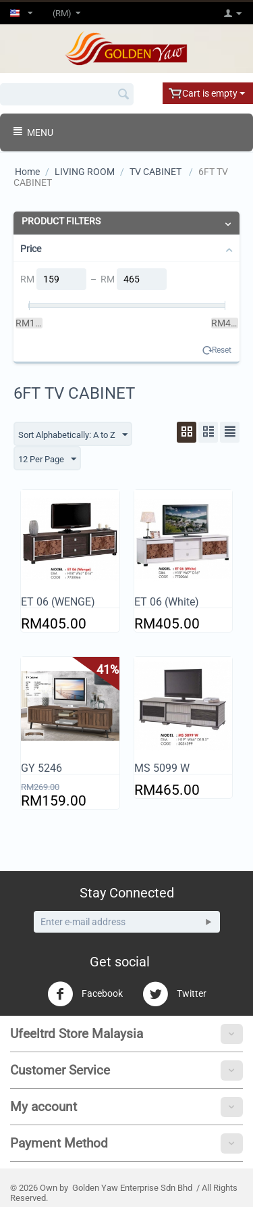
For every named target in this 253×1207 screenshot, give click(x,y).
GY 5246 (41, 768)
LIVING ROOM (85, 171)
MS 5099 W (162, 768)
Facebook (85, 994)
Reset (221, 350)
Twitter (174, 994)
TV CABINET (157, 171)
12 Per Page (47, 459)
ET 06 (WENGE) (58, 601)
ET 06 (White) (166, 601)
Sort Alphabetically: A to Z (73, 435)
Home (27, 171)
